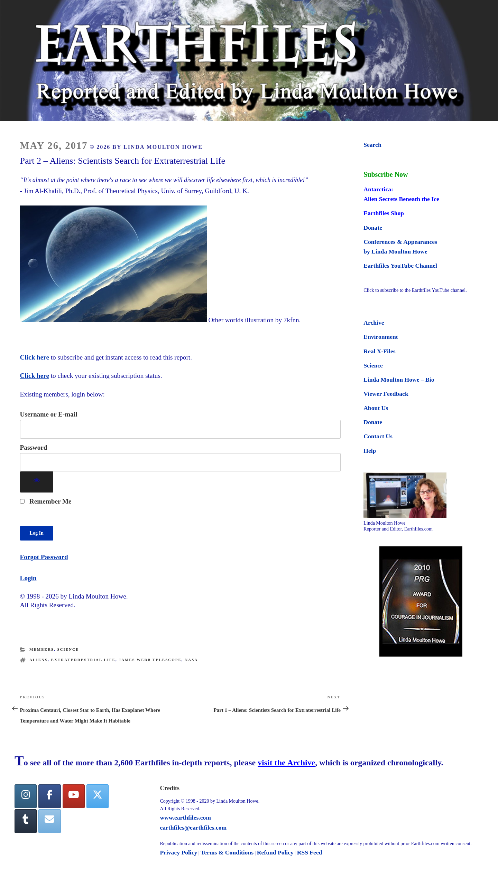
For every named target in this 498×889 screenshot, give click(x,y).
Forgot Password (44, 557)
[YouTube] (74, 796)
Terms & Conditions (227, 852)
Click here (34, 357)
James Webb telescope (150, 660)
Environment (380, 336)
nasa (191, 660)
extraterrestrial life (83, 660)
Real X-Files (379, 351)
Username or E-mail (48, 414)
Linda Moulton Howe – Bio (398, 379)
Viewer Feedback (385, 393)
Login (28, 578)
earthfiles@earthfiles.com (193, 827)
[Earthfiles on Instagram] (26, 796)
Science (68, 649)
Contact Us (378, 436)
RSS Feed (309, 852)
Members (41, 649)
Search (372, 144)
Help (369, 450)
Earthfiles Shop (383, 213)
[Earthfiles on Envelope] (49, 821)
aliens (38, 660)
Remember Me (46, 501)
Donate (372, 227)
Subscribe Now (385, 174)
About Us (375, 407)
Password (33, 447)
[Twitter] (97, 796)
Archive (373, 322)
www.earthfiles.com (185, 817)
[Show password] (37, 482)
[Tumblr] (26, 821)
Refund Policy (275, 852)
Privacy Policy (178, 852)
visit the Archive (286, 762)
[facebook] (49, 796)
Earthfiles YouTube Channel (400, 265)
